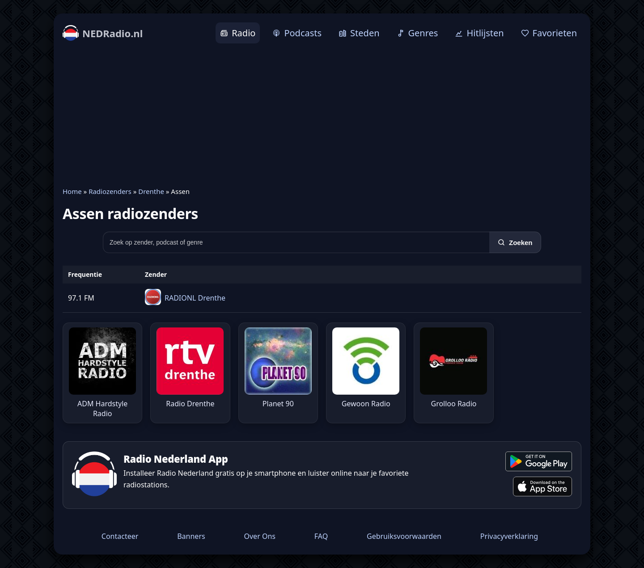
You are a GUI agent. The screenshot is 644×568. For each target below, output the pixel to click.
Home (72, 191)
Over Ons (259, 536)
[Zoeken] (515, 242)
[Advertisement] (322, 115)
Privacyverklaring (509, 536)
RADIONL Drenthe (195, 298)
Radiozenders (110, 191)
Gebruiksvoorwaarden (404, 536)
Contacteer (120, 536)
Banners (191, 536)
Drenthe (151, 191)
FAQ (321, 536)
